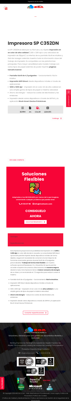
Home (31, 24)
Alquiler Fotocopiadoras (17, 345)
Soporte (33, 349)
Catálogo (57, 118)
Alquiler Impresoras (52, 343)
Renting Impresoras (17, 343)
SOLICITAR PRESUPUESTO (35, 222)
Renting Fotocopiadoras (35, 343)
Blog (39, 349)
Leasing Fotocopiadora (54, 345)
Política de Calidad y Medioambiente (16, 398)
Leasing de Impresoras (36, 345)
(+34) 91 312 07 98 (44, 353)
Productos (25, 349)
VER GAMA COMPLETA (16, 160)
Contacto (45, 349)
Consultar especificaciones (35, 313)
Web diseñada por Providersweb (38, 393)
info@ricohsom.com (42, 204)
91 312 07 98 (25, 204)
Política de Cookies (40, 396)
